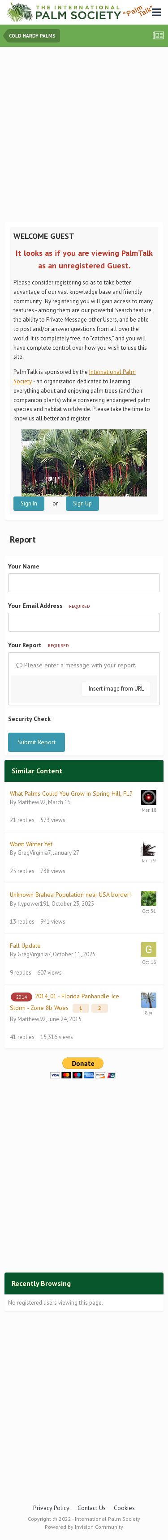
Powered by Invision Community (84, 1526)
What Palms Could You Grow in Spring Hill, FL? (71, 793)
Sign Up (82, 503)
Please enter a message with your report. (76, 665)
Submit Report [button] (36, 742)
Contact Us (92, 1508)
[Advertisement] (84, 135)
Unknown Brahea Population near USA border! (70, 895)
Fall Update (25, 946)
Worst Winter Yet (31, 844)
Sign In (29, 503)
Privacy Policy (51, 1508)
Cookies (124, 1508)
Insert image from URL (116, 688)
